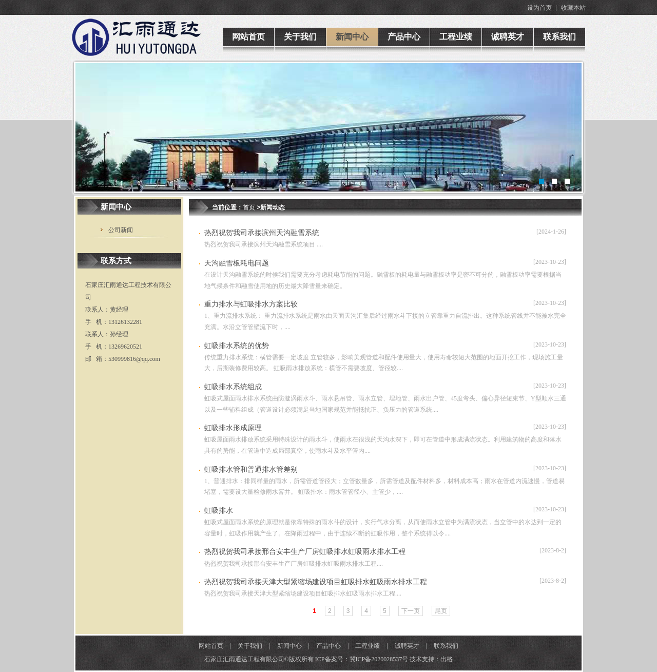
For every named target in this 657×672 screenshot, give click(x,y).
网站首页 (211, 645)
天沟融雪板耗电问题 (236, 263)
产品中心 (328, 645)
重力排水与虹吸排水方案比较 (251, 304)
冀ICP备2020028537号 (379, 659)
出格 (446, 659)
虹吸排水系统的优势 (236, 346)
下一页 (410, 611)
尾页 (441, 611)
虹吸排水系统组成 (233, 387)
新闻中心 (289, 645)
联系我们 (446, 645)
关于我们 (250, 645)
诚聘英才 (407, 645)
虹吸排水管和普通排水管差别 (251, 469)
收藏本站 (573, 7)
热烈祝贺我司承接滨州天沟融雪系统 (261, 233)
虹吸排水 (218, 510)
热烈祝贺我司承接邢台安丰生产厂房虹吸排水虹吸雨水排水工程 (304, 551)
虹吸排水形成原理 (233, 428)
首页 (249, 207)
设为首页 (539, 7)
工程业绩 (367, 645)
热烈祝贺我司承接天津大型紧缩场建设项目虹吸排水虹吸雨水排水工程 (315, 582)
